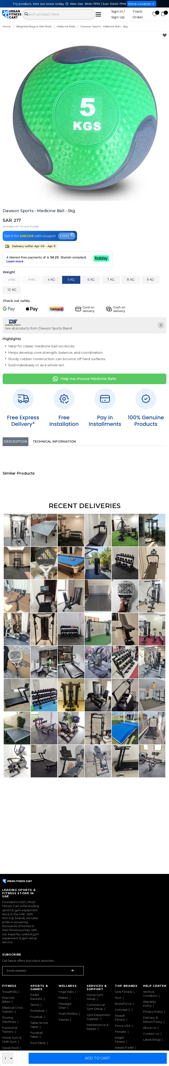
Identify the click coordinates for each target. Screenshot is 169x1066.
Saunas (64, 1019)
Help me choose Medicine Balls (84, 379)
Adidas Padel (124, 1047)
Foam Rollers (68, 1013)
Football (36, 1017)
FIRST (67, 235)
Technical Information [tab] (54, 441)
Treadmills (9, 991)
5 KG (71, 280)
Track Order (137, 14)
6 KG (91, 280)
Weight (9, 272)
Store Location (141, 4)
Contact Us (151, 1033)
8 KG (130, 280)
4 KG (51, 280)
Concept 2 (122, 1009)
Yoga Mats (66, 991)
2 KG (11, 280)
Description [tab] (15, 441)
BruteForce (123, 1003)
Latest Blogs (152, 1039)
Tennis (34, 1004)
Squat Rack (10, 1047)
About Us (149, 1027)
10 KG (11, 290)
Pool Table (38, 1043)
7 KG (110, 280)
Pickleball (37, 1010)
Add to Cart (97, 1058)
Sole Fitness (123, 991)
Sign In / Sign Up (118, 14)
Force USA (122, 1025)
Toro (118, 997)
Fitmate (120, 1031)
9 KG (150, 280)
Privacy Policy (153, 1011)
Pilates (63, 997)
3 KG (31, 280)
